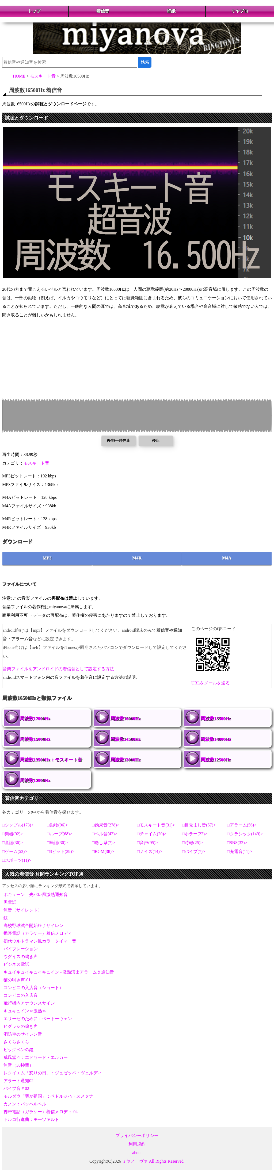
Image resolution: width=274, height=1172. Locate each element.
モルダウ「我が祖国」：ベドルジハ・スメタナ (48, 1096)
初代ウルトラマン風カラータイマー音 (39, 941)
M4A (226, 558)
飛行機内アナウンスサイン (29, 1003)
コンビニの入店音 (20, 995)
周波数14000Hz (215, 739)
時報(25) (192, 842)
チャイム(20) (152, 834)
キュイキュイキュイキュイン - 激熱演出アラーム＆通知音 (58, 972)
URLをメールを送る (210, 683)
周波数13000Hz (125, 759)
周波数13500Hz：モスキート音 (51, 759)
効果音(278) (106, 825)
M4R (137, 558)
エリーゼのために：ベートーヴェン (37, 1018)
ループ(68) (60, 834)
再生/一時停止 (118, 440)
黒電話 (9, 902)
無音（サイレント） (22, 910)
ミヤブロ (239, 11)
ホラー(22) (195, 834)
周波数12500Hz (215, 759)
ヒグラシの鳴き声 (20, 1026)
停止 (155, 440)
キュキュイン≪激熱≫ (24, 1011)
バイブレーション (20, 949)
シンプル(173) (18, 825)
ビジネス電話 (16, 964)
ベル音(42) (105, 834)
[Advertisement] (137, 361)
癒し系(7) (104, 842)
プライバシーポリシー (137, 1135)
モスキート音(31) (156, 825)
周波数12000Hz (35, 780)
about (137, 1152)
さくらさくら (16, 1042)
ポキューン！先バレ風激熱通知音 (35, 894)
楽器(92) (13, 834)
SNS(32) (237, 842)
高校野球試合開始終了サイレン (33, 925)
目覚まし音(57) (199, 825)
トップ (34, 11)
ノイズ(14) (150, 851)
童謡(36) (13, 842)
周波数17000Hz (35, 718)
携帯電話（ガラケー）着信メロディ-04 (40, 1111)
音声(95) (147, 842)
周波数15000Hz (35, 739)
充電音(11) (240, 851)
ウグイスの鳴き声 (20, 956)
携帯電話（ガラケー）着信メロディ (37, 933)
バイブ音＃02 (16, 1088)
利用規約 (137, 1144)
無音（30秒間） (18, 1065)
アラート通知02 (18, 1080)
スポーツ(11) (17, 860)
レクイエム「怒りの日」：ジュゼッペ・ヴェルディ (52, 1073)
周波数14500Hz (125, 739)
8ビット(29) (61, 851)
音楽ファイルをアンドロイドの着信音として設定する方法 (58, 669)
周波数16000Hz (125, 718)
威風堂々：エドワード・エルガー (35, 1057)
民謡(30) (58, 842)
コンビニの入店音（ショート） (33, 987)
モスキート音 (36, 463)
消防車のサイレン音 (22, 1034)
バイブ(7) (194, 851)
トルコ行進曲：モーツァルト (31, 1119)
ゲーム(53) (15, 851)
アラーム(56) (242, 825)
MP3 (47, 558)
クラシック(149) (245, 834)
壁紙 (171, 11)
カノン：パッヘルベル (24, 1104)
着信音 (102, 11)
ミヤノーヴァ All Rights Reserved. (153, 1161)
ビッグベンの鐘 (18, 1049)
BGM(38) (103, 851)
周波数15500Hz (215, 718)
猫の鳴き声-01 (17, 980)
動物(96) (58, 825)
